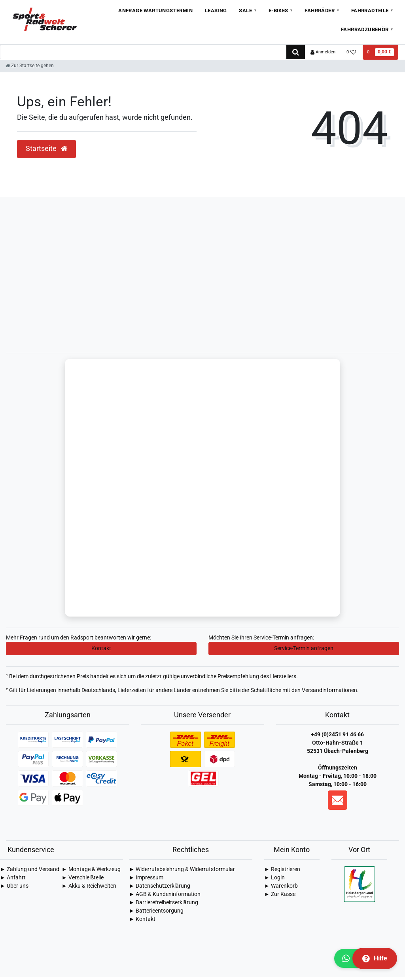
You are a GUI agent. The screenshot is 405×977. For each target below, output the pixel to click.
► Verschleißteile (83, 878)
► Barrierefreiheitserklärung (163, 903)
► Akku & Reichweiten (89, 886)
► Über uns (14, 886)
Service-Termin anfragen (303, 649)
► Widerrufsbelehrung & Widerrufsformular (182, 870)
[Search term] (143, 52)
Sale (245, 10)
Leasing (216, 10)
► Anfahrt (13, 878)
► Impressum (146, 878)
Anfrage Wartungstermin (155, 10)
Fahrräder (320, 10)
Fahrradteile (370, 10)
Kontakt (101, 649)
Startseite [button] (46, 149)
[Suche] (295, 52)
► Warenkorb (281, 886)
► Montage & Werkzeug (91, 870)
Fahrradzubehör (365, 29)
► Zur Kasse (279, 895)
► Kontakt (142, 920)
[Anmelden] (323, 52)
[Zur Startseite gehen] (30, 65)
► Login (274, 878)
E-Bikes (278, 10)
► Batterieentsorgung (156, 911)
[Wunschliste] (351, 52)
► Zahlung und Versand (29, 870)
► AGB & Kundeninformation (165, 895)
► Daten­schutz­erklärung (159, 886)
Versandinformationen (329, 691)
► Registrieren (282, 870)
